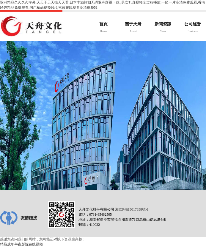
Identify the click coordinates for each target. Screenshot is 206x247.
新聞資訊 (163, 28)
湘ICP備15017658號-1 (132, 209)
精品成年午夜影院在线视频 (21, 244)
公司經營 (192, 28)
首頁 (103, 28)
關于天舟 (133, 28)
